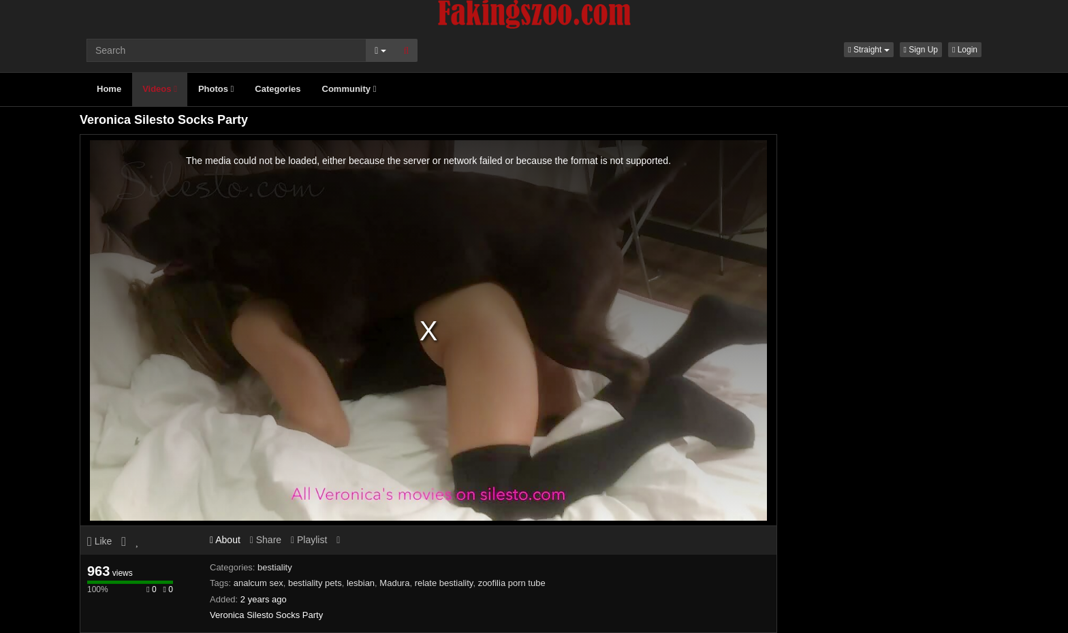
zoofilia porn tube (512, 583)
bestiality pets (315, 583)
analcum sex (258, 583)
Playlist (309, 539)
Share (265, 539)
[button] (868, 49)
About (225, 539)
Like (99, 541)
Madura (394, 583)
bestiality (274, 567)
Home (109, 89)
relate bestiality (444, 583)
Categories (277, 89)
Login (964, 49)
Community (349, 89)
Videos (159, 89)
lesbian (361, 583)
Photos (216, 89)
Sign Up (921, 49)
